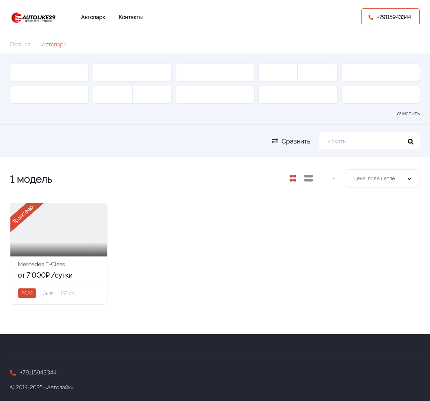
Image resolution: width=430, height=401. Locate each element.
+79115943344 (33, 372)
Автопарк (93, 17)
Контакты (131, 17)
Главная (20, 44)
